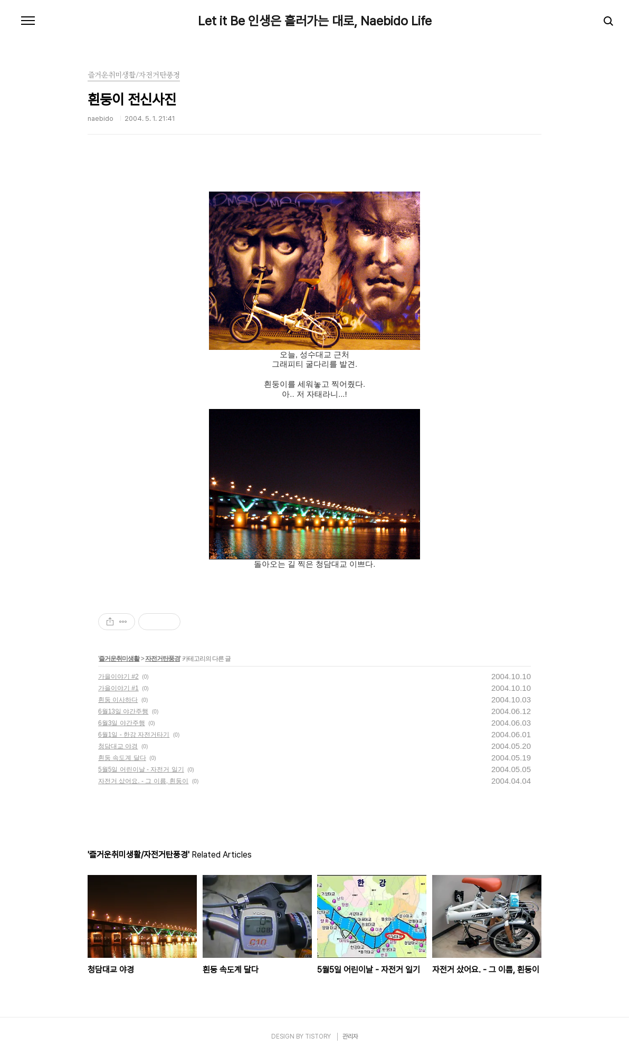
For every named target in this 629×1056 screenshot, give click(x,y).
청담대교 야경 (118, 746)
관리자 (350, 1036)
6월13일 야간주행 (123, 711)
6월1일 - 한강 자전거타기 (133, 734)
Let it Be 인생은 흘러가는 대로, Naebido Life (315, 21)
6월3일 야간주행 (121, 723)
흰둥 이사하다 (118, 699)
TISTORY (318, 1036)
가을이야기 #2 (118, 676)
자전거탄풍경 (162, 658)
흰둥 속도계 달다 (122, 758)
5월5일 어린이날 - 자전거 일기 (141, 769)
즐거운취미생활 (119, 658)
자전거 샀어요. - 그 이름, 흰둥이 (143, 781)
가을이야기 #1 (118, 688)
